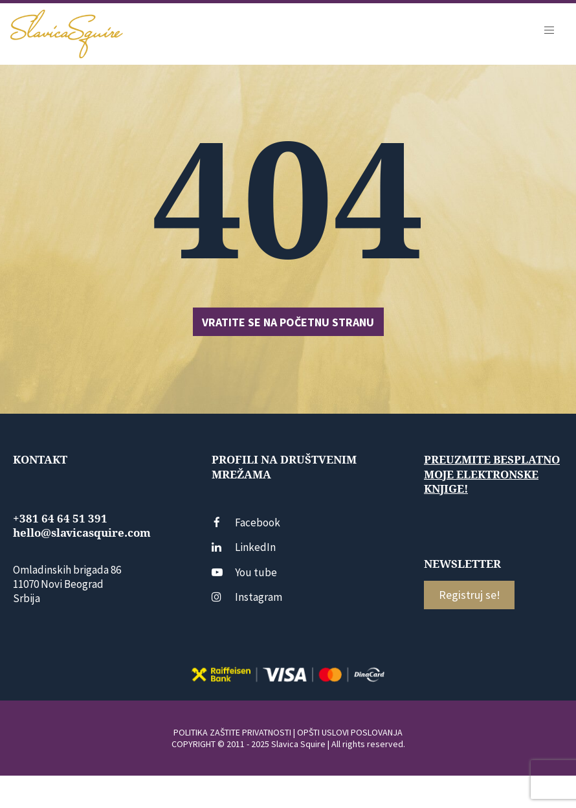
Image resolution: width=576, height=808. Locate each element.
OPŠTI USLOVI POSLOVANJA (350, 732)
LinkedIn (244, 547)
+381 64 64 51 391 (60, 518)
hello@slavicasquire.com (82, 532)
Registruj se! (469, 594)
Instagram (247, 597)
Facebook (246, 522)
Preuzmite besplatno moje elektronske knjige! (492, 474)
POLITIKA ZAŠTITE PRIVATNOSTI (232, 732)
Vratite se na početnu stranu (288, 322)
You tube (244, 572)
